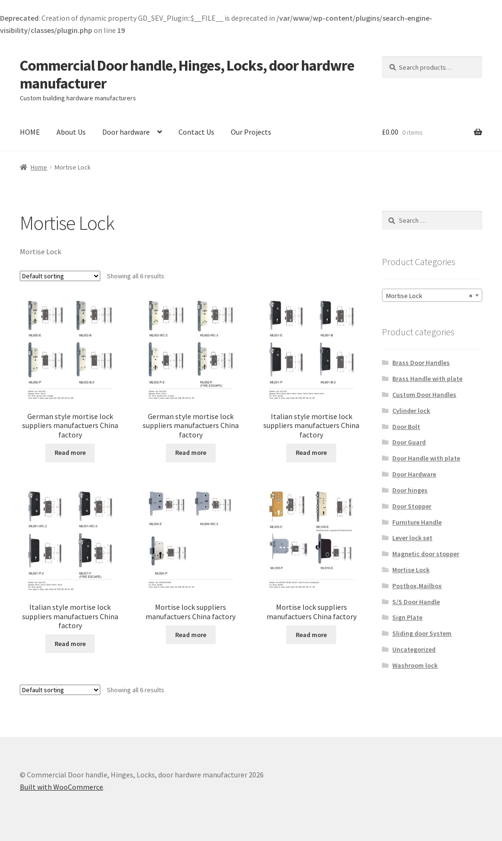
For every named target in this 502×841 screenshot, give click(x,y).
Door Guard (409, 442)
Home (39, 167)
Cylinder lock (411, 410)
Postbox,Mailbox (417, 586)
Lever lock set (412, 538)
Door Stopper (411, 506)
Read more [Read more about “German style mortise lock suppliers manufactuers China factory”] (70, 452)
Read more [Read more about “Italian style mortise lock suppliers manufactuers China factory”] (311, 452)
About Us (71, 132)
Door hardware (126, 132)
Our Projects (251, 132)
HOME (30, 132)
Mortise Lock (410, 570)
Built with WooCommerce (61, 787)
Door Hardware (414, 474)
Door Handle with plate (426, 458)
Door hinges (410, 490)
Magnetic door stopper (425, 554)
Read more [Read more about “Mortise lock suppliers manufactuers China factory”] (190, 635)
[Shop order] (60, 276)
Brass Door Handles (421, 362)
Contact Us (196, 132)
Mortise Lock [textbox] (429, 295)
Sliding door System (422, 633)
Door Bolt (406, 426)
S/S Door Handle (416, 602)
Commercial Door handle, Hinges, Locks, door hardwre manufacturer (187, 74)
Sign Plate (407, 617)
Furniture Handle (417, 522)
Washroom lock (414, 665)
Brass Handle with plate (427, 378)
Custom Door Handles (424, 394)
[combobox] (432, 295)
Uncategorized (414, 649)
